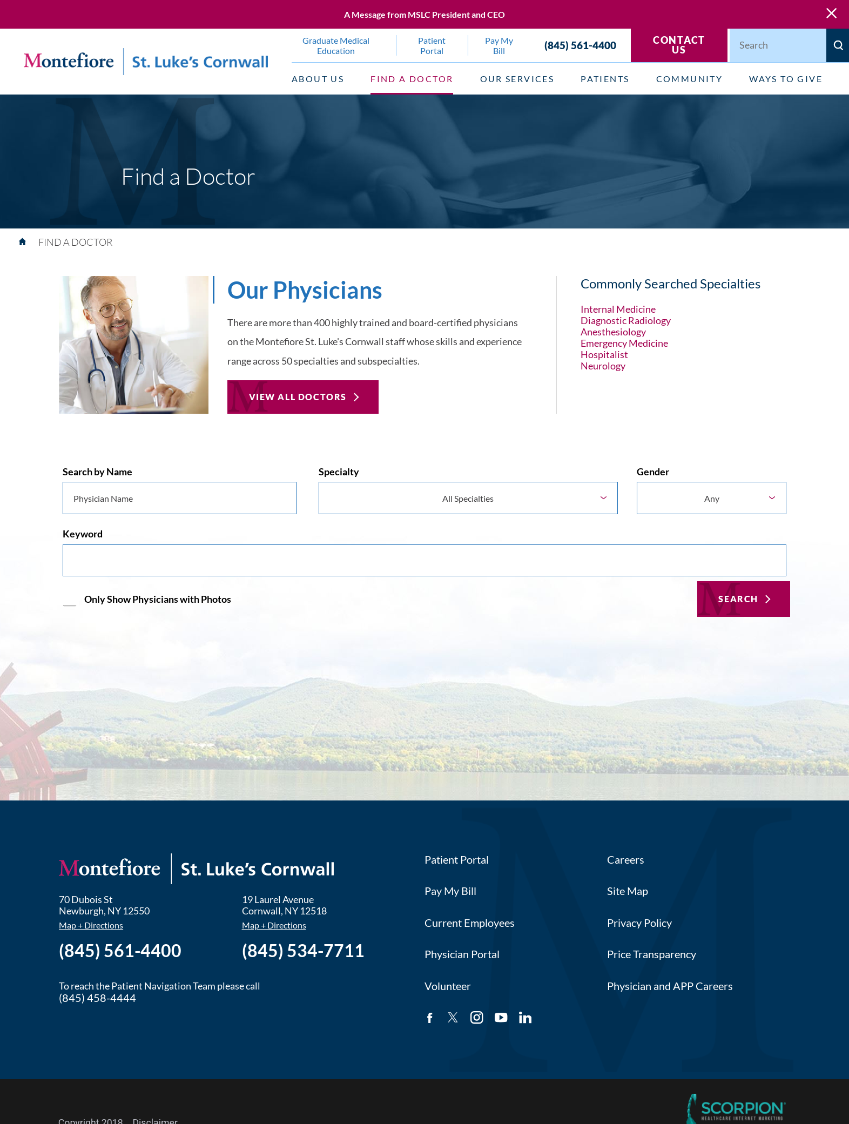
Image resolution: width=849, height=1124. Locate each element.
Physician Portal (462, 954)
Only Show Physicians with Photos (157, 599)
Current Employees (470, 923)
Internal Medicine (618, 309)
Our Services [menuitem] (517, 78)
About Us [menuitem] (318, 78)
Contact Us (679, 45)
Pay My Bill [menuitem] (499, 45)
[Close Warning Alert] (831, 14)
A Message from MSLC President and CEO (424, 14)
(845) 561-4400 (580, 45)
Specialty (339, 471)
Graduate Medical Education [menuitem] (335, 45)
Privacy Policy (639, 923)
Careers (625, 859)
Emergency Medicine (624, 343)
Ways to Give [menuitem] (786, 78)
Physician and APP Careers (670, 986)
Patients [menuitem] (605, 78)
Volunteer (448, 986)
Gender (653, 471)
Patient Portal (457, 859)
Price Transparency (651, 954)
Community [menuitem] (689, 78)
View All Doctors (298, 397)
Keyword (83, 534)
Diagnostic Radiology (626, 320)
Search (738, 599)
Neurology (603, 366)
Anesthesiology (613, 332)
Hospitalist (604, 354)
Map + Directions (91, 925)
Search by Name (97, 471)
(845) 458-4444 (97, 998)
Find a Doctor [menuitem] (411, 78)
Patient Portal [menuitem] (432, 45)
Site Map (627, 891)
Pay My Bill (450, 891)
